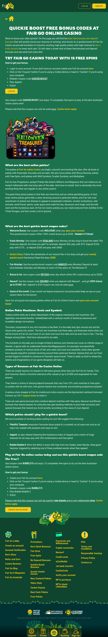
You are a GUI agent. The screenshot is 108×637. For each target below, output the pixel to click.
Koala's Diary (16, 254)
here (91, 68)
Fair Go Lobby (12, 541)
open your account (75, 230)
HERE (53, 257)
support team (29, 395)
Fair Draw (35, 551)
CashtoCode (62, 570)
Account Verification (15, 550)
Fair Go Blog (11, 568)
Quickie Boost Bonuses (37, 565)
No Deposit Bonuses (40, 560)
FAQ (83, 542)
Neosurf (60, 552)
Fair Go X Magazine (15, 573)
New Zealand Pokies (40, 578)
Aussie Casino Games (37, 572)
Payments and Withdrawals (63, 542)
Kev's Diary (10, 554)
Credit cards (62, 557)
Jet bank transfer (64, 566)
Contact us (86, 562)
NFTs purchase (63, 579)
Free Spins (35, 555)
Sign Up (99, 6)
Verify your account (65, 575)
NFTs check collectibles (62, 585)
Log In (84, 6)
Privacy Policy (88, 558)
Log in (11, 91)
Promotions (36, 542)
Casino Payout (37, 587)
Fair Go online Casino (30, 169)
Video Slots (36, 583)
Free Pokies (36, 596)
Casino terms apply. (67, 109)
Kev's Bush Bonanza (40, 546)
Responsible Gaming (91, 553)
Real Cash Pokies (39, 592)
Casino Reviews (13, 563)
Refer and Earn (12, 559)
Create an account (18, 510)
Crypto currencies (65, 548)
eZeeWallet (61, 561)
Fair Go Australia (13, 577)
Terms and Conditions (86, 547)
